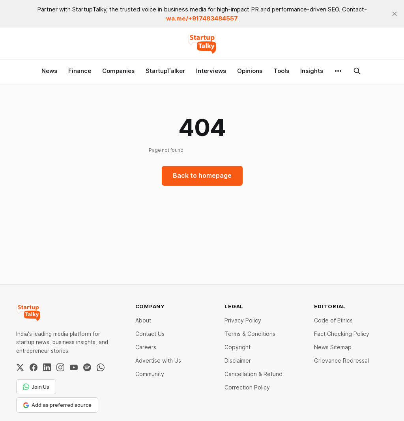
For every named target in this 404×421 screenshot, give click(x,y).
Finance (79, 71)
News (49, 71)
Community (149, 374)
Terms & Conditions (249, 333)
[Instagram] (60, 367)
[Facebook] (33, 367)
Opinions (249, 71)
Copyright (237, 347)
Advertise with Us (158, 360)
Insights (311, 71)
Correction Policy (247, 387)
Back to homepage (202, 175)
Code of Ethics (333, 320)
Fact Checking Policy (341, 333)
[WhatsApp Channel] (101, 367)
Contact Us (150, 333)
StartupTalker (165, 71)
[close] (394, 13)
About (143, 320)
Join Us (36, 387)
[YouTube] (74, 367)
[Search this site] (357, 71)
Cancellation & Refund (253, 374)
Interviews (211, 71)
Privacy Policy (242, 320)
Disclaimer (237, 360)
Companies (118, 71)
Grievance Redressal (341, 360)
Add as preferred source (57, 405)
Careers (145, 347)
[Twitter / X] (20, 367)
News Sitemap (333, 347)
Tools (281, 71)
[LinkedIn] (47, 367)
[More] (338, 71)
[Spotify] (87, 367)
